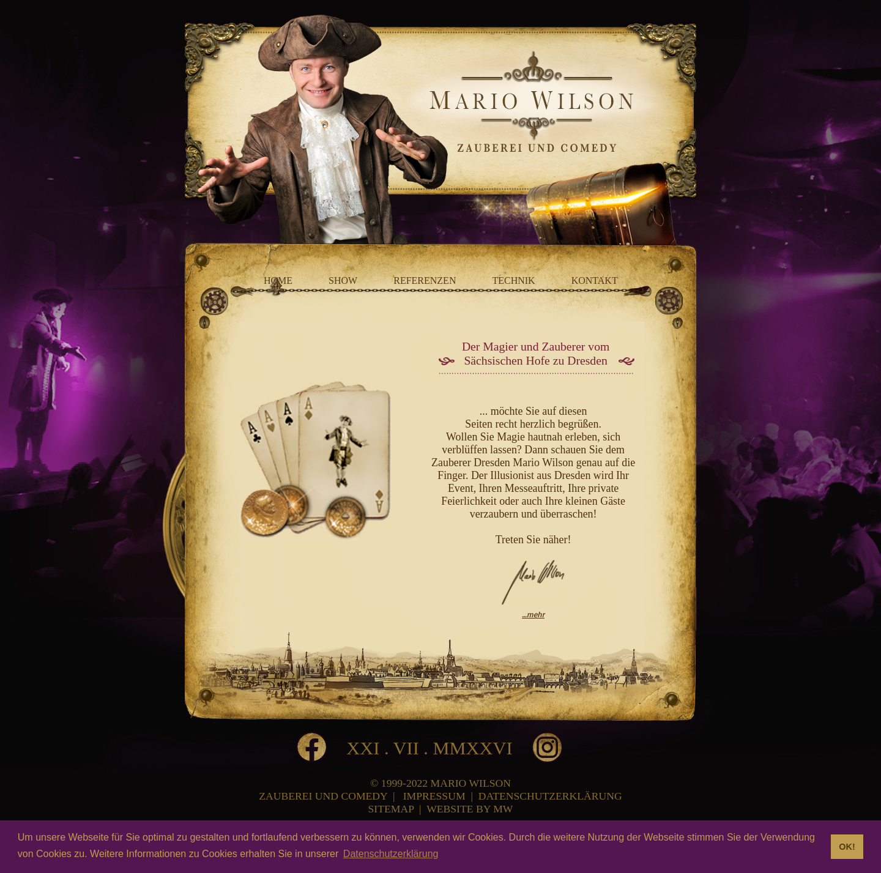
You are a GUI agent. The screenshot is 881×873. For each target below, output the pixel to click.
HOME (278, 280)
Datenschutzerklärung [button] (391, 854)
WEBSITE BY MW (469, 809)
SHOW (343, 280)
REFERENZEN (424, 280)
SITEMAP (391, 809)
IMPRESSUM (434, 796)
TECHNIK (513, 280)
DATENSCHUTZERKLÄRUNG (550, 796)
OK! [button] (847, 847)
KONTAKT (594, 280)
